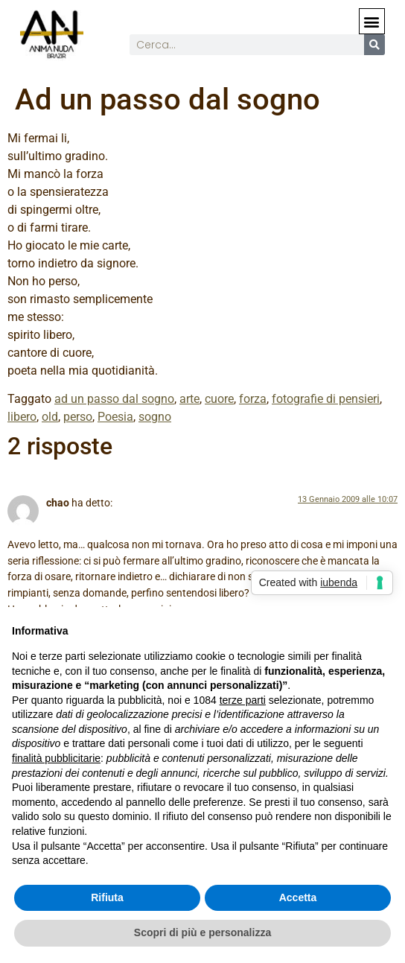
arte (189, 399)
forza (253, 399)
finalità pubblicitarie (56, 758)
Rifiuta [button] (107, 897)
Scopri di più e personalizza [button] (202, 932)
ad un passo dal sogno (114, 399)
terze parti (243, 700)
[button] (372, 21)
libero (21, 417)
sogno (154, 417)
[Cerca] (374, 44)
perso (77, 417)
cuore (219, 399)
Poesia (115, 417)
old (50, 417)
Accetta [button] (298, 897)
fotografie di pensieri (326, 399)
